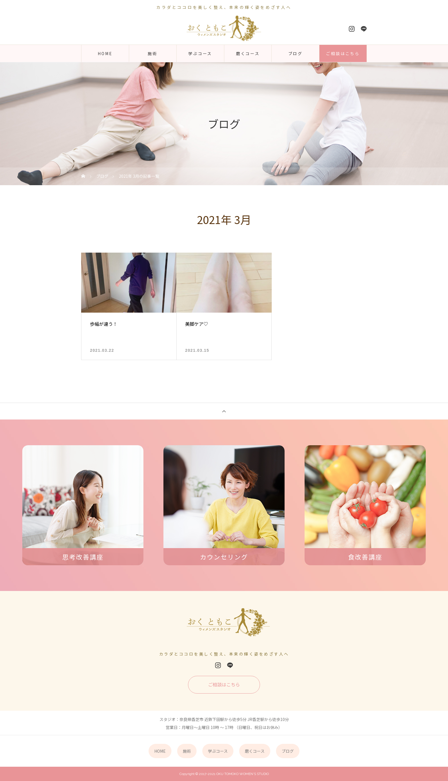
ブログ (295, 53)
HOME (105, 53)
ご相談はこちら (343, 53)
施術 (152, 53)
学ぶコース (200, 53)
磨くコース (248, 53)
